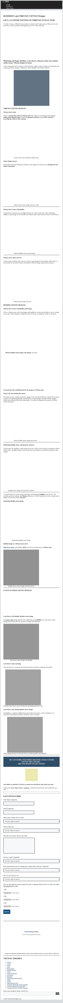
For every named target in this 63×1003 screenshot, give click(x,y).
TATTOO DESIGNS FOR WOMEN (17, 987)
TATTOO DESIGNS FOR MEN (16, 989)
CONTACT (9, 6)
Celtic (8, 974)
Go (57, 996)
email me (26, 788)
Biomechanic (10, 971)
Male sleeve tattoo (8, 547)
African (9, 965)
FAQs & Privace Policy (31, 934)
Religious (9, 979)
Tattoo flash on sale (12, 986)
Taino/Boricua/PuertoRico (14, 981)
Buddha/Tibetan (11, 973)
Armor (9, 966)
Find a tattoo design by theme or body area (15, 993)
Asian (8, 968)
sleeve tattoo (10, 620)
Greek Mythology (12, 976)
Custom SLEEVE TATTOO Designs (17, 990)
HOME (8, 5)
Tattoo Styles (10, 8)
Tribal (8, 982)
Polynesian (10, 978)
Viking (9, 984)
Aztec (8, 969)
